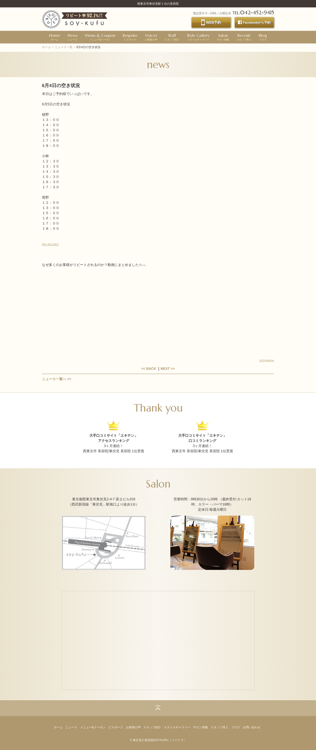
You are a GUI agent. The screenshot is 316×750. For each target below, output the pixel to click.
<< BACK (148, 369)
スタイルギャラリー (198, 37)
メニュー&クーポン (100, 37)
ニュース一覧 (64, 47)
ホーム (54, 37)
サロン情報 (223, 37)
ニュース (72, 37)
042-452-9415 (50, 244)
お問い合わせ (251, 727)
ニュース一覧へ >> (56, 379)
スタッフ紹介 (172, 37)
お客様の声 (151, 37)
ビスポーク (130, 37)
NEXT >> (167, 369)
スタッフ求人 (244, 37)
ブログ (263, 37)
